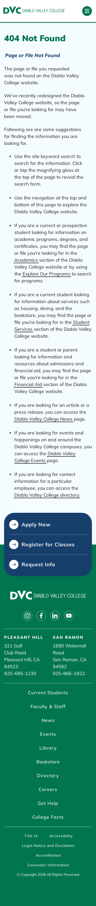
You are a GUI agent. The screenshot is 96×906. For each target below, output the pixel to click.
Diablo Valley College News (43, 419)
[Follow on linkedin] (55, 616)
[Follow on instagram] (27, 616)
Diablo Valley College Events (45, 457)
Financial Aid (28, 384)
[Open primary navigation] (87, 11)
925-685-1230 (20, 673)
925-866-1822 (69, 673)
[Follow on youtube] (69, 616)
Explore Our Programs (46, 274)
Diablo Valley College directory (46, 495)
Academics (26, 260)
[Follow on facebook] (41, 616)
